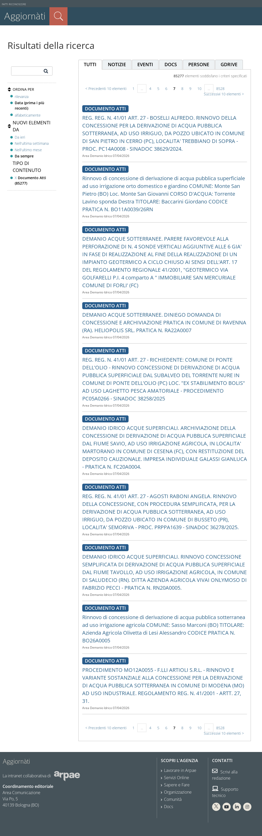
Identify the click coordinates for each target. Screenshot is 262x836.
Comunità (173, 799)
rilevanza (21, 96)
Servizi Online (176, 777)
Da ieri (20, 137)
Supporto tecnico (225, 792)
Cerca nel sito (58, 16)
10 (199, 88)
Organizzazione (178, 792)
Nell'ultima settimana (32, 143)
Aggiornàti (25, 16)
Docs (168, 806)
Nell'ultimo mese (28, 149)
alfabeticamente (28, 115)
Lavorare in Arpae (180, 770)
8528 (220, 88)
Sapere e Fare (177, 785)
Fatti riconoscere (14, 4)
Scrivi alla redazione (224, 775)
